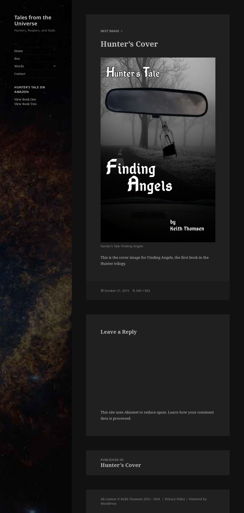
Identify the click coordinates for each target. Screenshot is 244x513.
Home (18, 51)
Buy (17, 58)
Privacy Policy (175, 499)
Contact (19, 74)
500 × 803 (143, 291)
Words (19, 66)
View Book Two (25, 104)
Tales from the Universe (32, 20)
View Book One (25, 99)
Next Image (110, 31)
